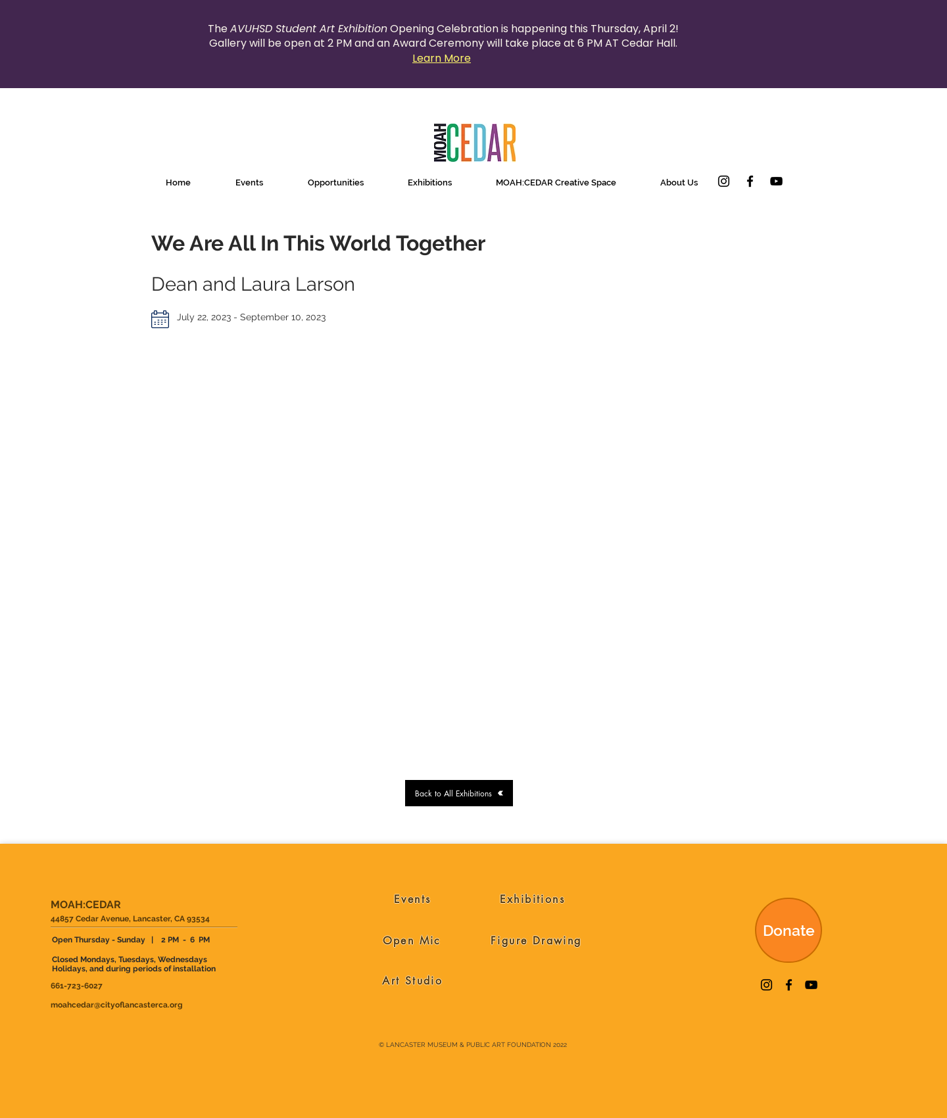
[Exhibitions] (532, 899)
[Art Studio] (412, 980)
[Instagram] (723, 181)
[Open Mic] (412, 940)
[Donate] (788, 930)
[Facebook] (750, 181)
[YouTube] (776, 181)
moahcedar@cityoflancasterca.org (117, 1004)
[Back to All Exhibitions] (459, 793)
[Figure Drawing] (536, 940)
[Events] (412, 899)
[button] (249, 182)
